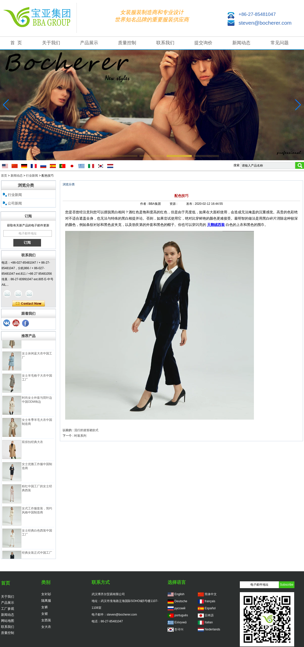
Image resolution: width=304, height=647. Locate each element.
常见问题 (280, 42)
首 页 (16, 42)
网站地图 (7, 621)
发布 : (190, 204)
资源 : (174, 204)
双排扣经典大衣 (32, 443)
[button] (97, 156)
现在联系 (28, 303)
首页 (4, 175)
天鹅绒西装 (216, 225)
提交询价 (203, 42)
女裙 (44, 614)
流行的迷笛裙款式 (86, 430)
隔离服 (46, 600)
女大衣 (46, 627)
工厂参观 (7, 609)
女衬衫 (46, 594)
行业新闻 (32, 175)
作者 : (144, 204)
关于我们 (51, 42)
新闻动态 (241, 42)
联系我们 (165, 42)
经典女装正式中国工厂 (37, 554)
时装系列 (80, 435)
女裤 (44, 607)
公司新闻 (15, 203)
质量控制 (127, 42)
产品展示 (89, 42)
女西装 (46, 620)
